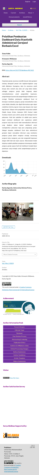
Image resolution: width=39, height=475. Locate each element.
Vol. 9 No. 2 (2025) (21, 30)
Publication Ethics (19, 342)
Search (19, 25)
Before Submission (19, 352)
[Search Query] (19, 21)
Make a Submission (19, 361)
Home (6, 13)
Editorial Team (19, 330)
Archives (22, 13)
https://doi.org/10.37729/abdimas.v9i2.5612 (20, 70)
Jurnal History (27, 17)
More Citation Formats (10, 254)
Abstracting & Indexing (19, 339)
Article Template (19, 358)
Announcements (14, 17)
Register (27, 1)
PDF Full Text (9, 227)
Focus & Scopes (19, 327)
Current (13, 13)
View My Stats (14, 378)
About (30, 13)
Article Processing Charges (19, 349)
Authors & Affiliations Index (19, 346)
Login (34, 1)
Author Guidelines (19, 355)
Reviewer (19, 333)
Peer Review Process (19, 336)
